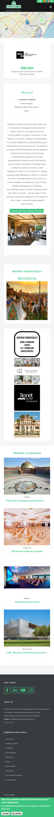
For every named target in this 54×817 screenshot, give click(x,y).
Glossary (9, 771)
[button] (27, 22)
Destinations (11, 752)
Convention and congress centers (27, 211)
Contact (9, 748)
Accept (5, 813)
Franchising (11, 780)
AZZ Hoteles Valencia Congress (27, 551)
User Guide (10, 766)
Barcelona (27, 278)
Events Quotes (12, 743)
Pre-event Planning (14, 775)
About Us (9, 739)
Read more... (9, 722)
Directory (10, 757)
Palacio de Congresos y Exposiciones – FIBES (28, 500)
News (8, 761)
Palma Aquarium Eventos (27, 602)
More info (5, 808)
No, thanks (16, 813)
